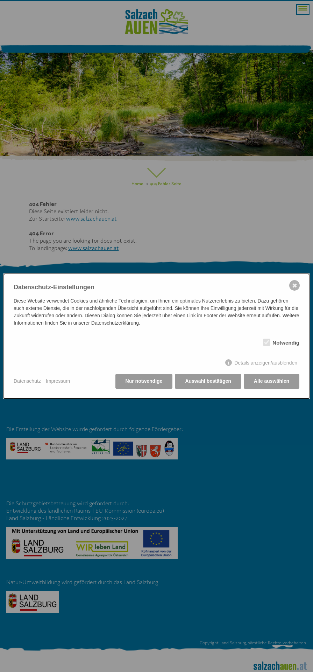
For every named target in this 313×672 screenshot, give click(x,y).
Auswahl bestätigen (208, 381)
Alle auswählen (271, 381)
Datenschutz (27, 381)
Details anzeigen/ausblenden (265, 363)
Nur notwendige (144, 381)
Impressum (58, 381)
